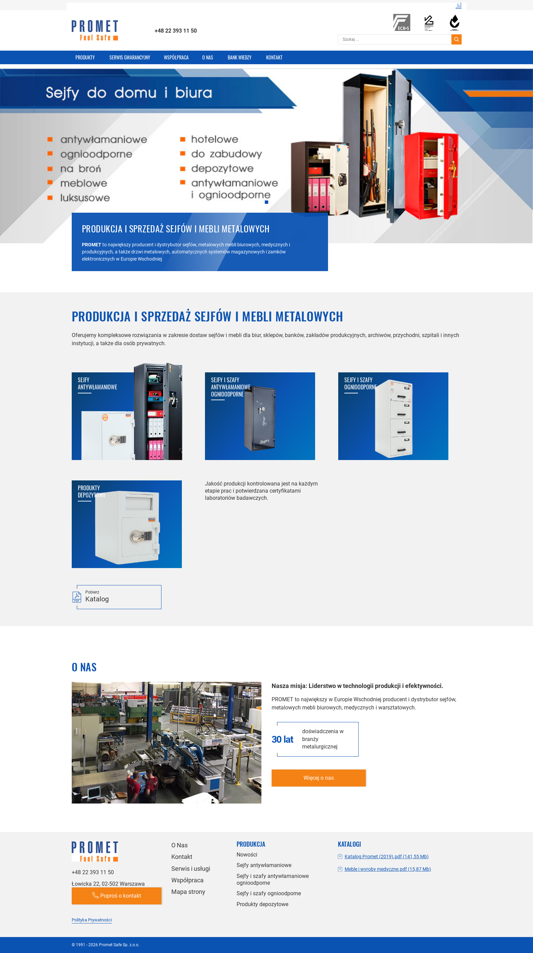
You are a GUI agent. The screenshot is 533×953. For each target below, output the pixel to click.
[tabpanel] (266, 171)
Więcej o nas (319, 778)
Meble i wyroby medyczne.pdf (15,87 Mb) (388, 869)
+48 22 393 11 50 (176, 31)
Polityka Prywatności (92, 919)
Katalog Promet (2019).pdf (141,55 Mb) (387, 856)
